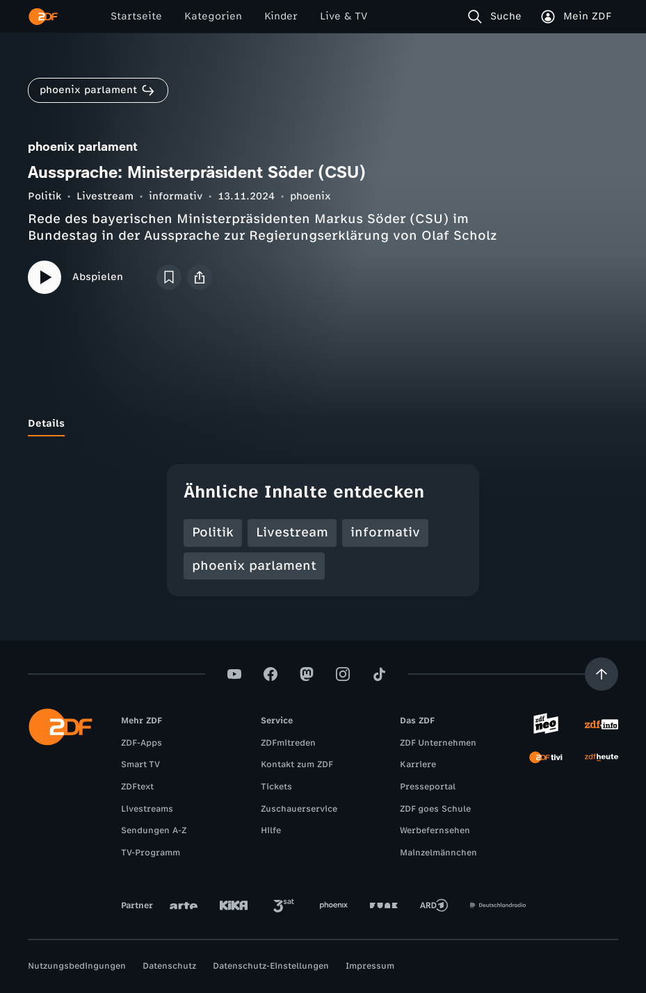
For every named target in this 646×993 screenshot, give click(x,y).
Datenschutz (169, 966)
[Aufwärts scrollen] (601, 674)
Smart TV (140, 764)
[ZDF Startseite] (43, 16)
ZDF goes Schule (435, 809)
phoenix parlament (254, 565)
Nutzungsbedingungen (77, 966)
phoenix (310, 196)
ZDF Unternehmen (438, 743)
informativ (175, 196)
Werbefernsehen (435, 830)
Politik (44, 196)
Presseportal (427, 786)
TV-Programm (150, 852)
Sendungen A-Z (153, 830)
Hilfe (271, 830)
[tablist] (323, 423)
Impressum (370, 966)
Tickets (276, 786)
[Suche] (497, 16)
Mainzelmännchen (438, 852)
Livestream (105, 196)
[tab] (46, 423)
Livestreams (147, 809)
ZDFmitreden (288, 743)
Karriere (418, 764)
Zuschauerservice (299, 809)
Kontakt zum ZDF (297, 764)
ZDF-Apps (141, 743)
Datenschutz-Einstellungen (271, 966)
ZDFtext (137, 786)
